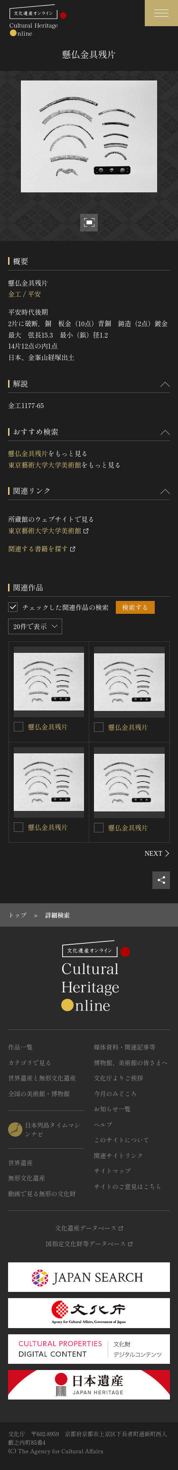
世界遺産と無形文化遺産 (42, 1077)
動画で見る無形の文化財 (42, 1193)
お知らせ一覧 (112, 1108)
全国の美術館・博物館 (39, 1093)
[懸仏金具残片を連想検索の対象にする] (18, 726)
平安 (34, 294)
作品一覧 (20, 1046)
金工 (14, 294)
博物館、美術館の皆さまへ (131, 1062)
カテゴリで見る (29, 1062)
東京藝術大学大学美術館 (44, 465)
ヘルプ (103, 1124)
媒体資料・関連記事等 (125, 1046)
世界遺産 (20, 1162)
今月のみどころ (115, 1093)
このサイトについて (122, 1139)
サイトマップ (112, 1170)
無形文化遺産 (26, 1177)
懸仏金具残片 (28, 453)
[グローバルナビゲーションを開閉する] (161, 13)
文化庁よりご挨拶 (118, 1077)
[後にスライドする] (157, 853)
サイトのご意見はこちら (128, 1186)
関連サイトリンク (118, 1155)
